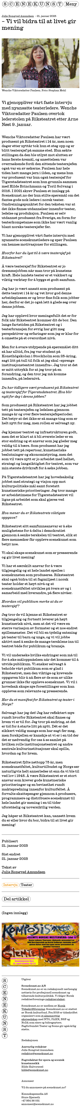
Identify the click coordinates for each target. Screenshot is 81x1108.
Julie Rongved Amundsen (18, 16)
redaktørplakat (55, 999)
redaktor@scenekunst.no (37, 1053)
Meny (71, 3)
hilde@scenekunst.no (34, 1069)
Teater (26, 885)
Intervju (10, 885)
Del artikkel (16, 898)
